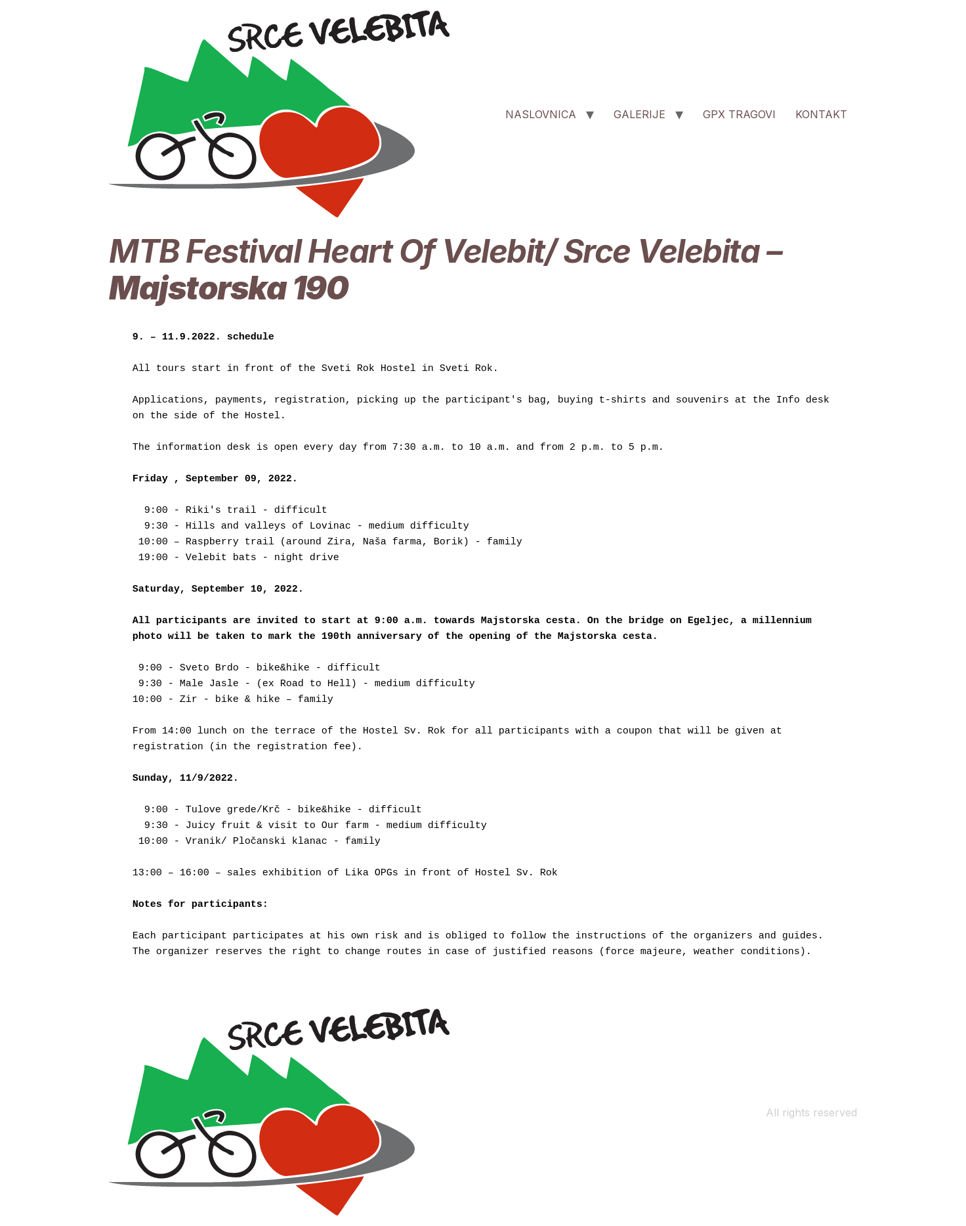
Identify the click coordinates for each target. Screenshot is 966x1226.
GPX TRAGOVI (739, 114)
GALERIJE (639, 114)
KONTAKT (821, 114)
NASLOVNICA (540, 114)
